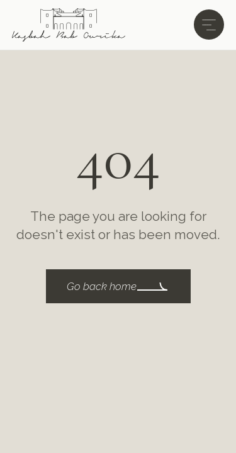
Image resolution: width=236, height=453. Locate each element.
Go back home (102, 286)
